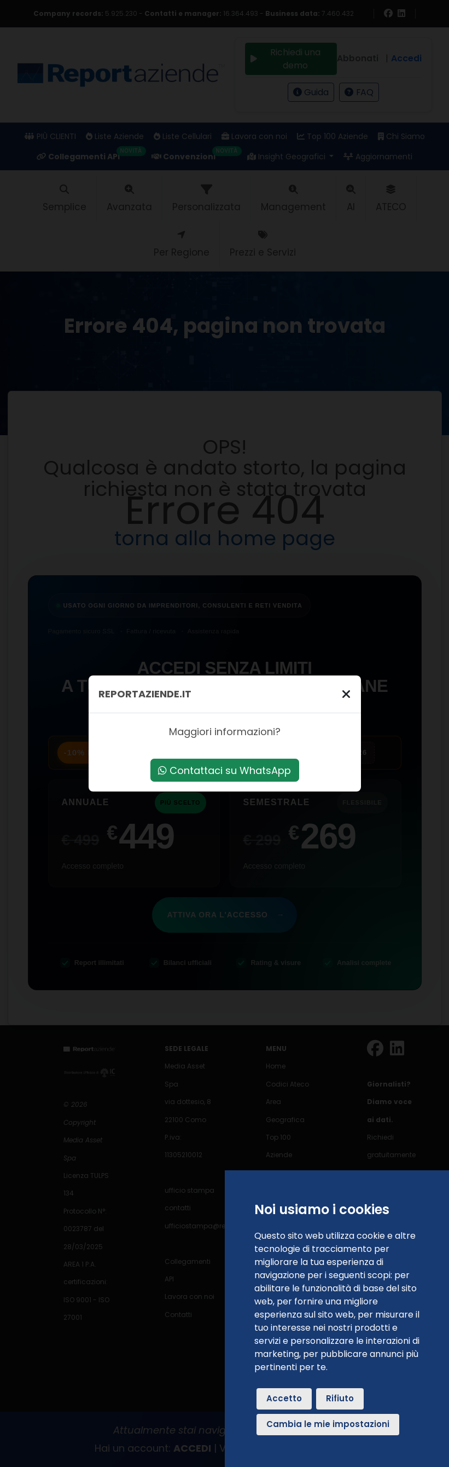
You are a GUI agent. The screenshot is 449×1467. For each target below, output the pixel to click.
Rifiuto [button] (340, 1398)
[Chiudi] (346, 694)
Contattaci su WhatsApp (224, 770)
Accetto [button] (284, 1398)
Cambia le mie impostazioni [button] (327, 1424)
